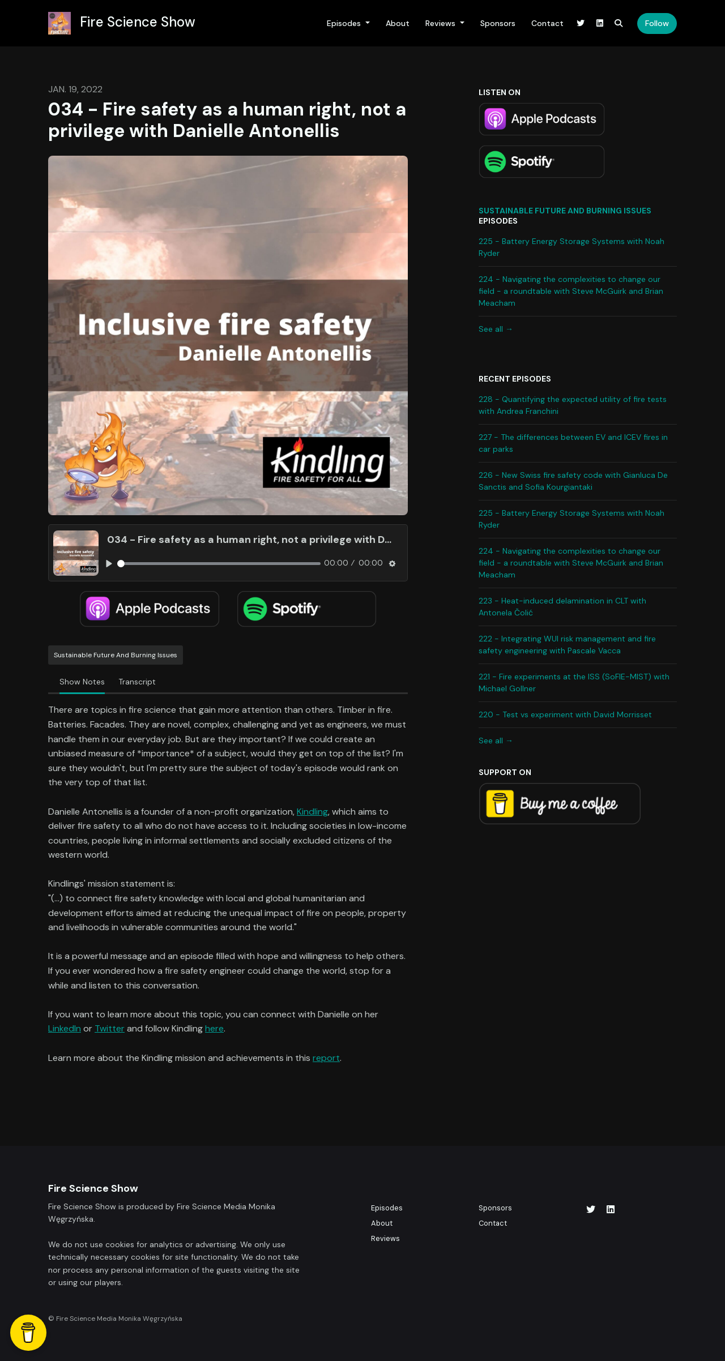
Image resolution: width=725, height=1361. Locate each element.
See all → (496, 329)
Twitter (110, 1028)
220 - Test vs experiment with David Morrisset (565, 714)
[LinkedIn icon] (611, 1209)
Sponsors (497, 23)
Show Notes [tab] (82, 682)
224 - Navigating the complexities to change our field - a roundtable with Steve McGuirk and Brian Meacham (571, 291)
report (326, 1058)
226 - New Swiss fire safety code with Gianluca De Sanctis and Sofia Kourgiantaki (573, 481)
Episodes (345, 23)
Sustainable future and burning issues (565, 211)
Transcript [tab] (137, 682)
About (398, 23)
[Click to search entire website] (619, 23)
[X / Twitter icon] (590, 1209)
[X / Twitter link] (581, 23)
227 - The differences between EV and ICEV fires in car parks (573, 443)
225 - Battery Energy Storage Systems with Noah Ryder (571, 247)
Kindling (312, 812)
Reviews (441, 23)
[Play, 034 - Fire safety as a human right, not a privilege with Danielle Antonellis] (109, 563)
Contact (547, 23)
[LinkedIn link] (599, 23)
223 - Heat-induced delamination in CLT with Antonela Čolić (562, 607)
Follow (657, 23)
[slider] (219, 563)
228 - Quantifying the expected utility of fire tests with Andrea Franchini (573, 405)
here (214, 1028)
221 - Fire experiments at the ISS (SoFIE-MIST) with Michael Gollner (574, 682)
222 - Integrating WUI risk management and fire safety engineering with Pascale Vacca (567, 645)
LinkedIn (64, 1028)
